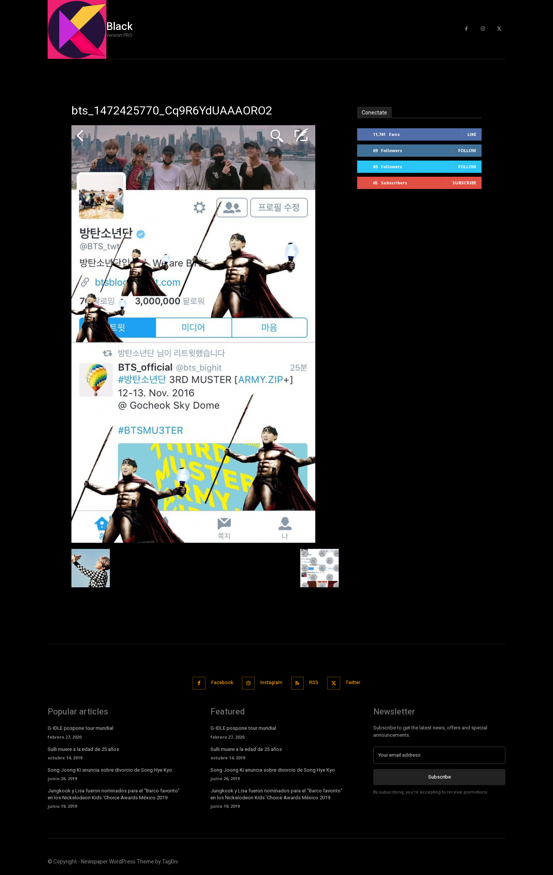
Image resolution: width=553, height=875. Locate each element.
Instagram (269, 682)
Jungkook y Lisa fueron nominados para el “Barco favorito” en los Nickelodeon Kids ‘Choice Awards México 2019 (114, 793)
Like (471, 134)
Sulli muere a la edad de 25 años (83, 748)
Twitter (360, 682)
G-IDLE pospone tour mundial (80, 727)
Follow (467, 150)
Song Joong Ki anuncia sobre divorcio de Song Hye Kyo (110, 768)
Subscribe (464, 183)
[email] (439, 754)
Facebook (216, 682)
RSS (316, 682)
